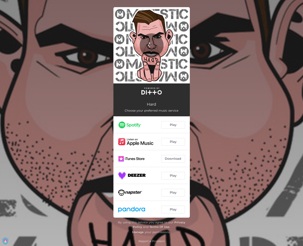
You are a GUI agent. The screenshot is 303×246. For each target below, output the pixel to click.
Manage (138, 232)
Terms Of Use (159, 227)
